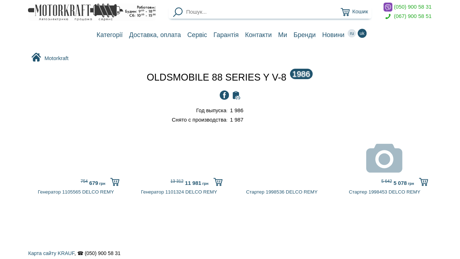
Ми (282, 34)
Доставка (155, 34)
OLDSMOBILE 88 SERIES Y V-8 (229, 77)
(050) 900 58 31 (407, 7)
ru (352, 33)
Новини (333, 34)
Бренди (305, 34)
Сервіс (197, 34)
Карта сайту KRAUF (51, 253)
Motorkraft (50, 58)
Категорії (110, 34)
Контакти (258, 34)
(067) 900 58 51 (407, 16)
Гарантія (226, 34)
